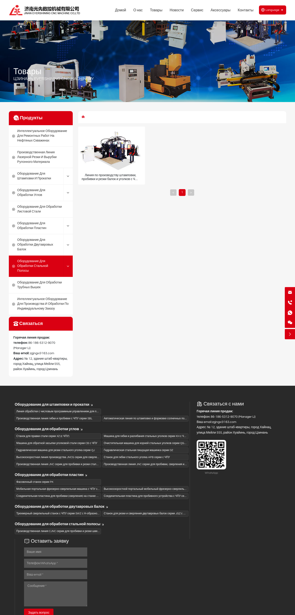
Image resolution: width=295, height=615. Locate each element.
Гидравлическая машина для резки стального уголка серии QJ (55, 450)
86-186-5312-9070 (41, 342)
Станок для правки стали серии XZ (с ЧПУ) (42, 436)
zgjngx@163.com (42, 353)
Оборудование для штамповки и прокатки (54, 404)
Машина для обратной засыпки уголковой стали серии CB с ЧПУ (56, 443)
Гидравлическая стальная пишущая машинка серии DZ (138, 450)
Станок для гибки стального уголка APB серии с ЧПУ (137, 457)
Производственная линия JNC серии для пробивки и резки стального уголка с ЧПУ (68, 464)
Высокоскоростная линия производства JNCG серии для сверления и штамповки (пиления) (73, 457)
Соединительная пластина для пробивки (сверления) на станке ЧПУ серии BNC (66, 496)
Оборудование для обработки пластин (51, 475)
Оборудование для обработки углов (49, 429)
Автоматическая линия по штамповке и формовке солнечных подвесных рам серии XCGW (161, 418)
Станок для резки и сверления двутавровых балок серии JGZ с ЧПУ (146, 513)
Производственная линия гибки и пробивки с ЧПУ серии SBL (54, 418)
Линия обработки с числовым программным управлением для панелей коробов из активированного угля (82, 411)
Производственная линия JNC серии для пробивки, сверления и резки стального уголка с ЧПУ (163, 464)
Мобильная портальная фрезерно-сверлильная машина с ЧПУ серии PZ (62, 489)
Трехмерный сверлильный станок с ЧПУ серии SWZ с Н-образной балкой (62, 513)
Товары (27, 71)
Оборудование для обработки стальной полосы (59, 524)
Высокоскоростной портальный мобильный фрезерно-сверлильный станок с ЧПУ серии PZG (162, 489)
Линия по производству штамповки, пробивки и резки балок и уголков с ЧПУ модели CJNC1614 (110, 179)
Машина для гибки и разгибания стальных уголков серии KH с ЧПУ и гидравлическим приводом (164, 436)
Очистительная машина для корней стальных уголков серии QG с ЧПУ (148, 443)
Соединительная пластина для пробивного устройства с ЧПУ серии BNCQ (150, 496)
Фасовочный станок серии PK (34, 482)
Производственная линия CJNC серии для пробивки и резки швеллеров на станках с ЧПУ (72, 531)
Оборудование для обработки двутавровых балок (62, 506)
